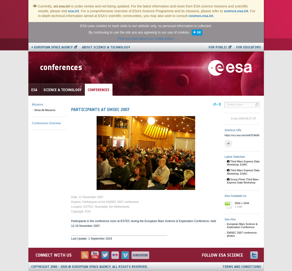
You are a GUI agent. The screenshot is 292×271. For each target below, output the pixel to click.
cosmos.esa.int (200, 16)
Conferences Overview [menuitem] (46, 123)
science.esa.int (236, 11)
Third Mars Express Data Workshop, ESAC (243, 163)
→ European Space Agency (52, 47)
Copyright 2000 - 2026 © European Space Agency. (89, 267)
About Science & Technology (106, 47)
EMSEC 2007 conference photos (242, 234)
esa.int (73, 11)
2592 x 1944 (246, 205)
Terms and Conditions (242, 267)
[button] (228, 143)
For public (218, 47)
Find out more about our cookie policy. (146, 39)
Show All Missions (45, 110)
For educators (248, 47)
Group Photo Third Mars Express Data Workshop (243, 181)
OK (199, 32)
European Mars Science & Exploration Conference (242, 226)
